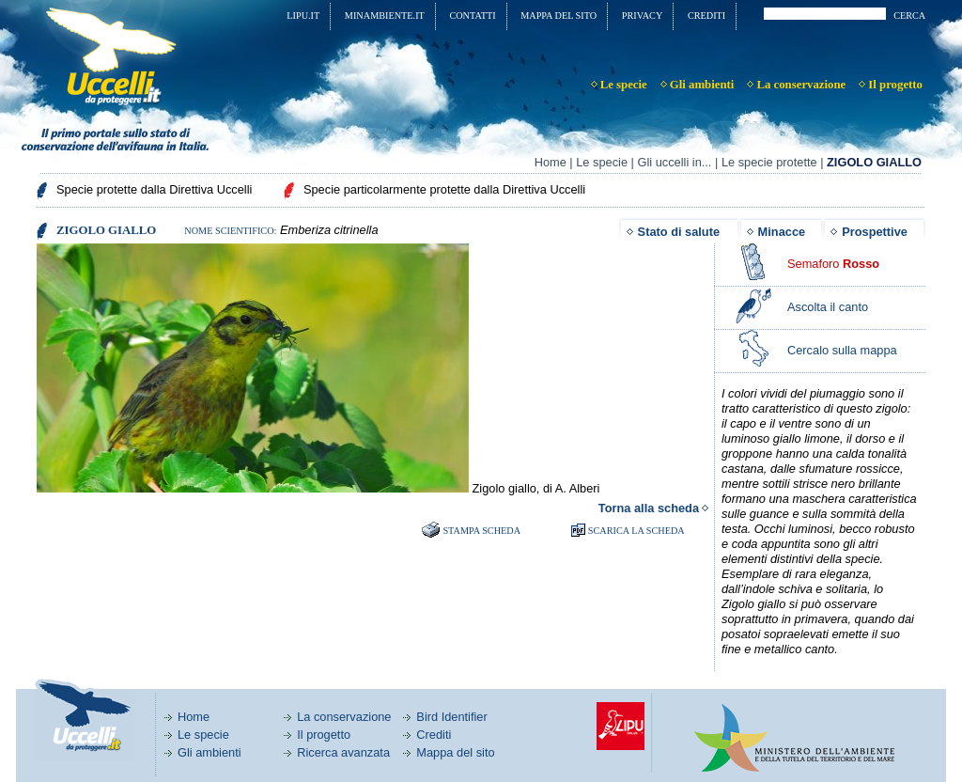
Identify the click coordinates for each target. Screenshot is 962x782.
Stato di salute (679, 232)
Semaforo (833, 264)
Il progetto (323, 734)
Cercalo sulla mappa (842, 350)
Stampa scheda (481, 530)
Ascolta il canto (827, 307)
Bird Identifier (451, 717)
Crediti (433, 734)
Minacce (782, 232)
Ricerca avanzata (343, 752)
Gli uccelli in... (674, 162)
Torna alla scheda (648, 508)
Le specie (602, 162)
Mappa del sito (455, 752)
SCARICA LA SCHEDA (636, 530)
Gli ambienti (209, 752)
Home (550, 162)
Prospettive (875, 232)
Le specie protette (769, 162)
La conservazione (344, 717)
